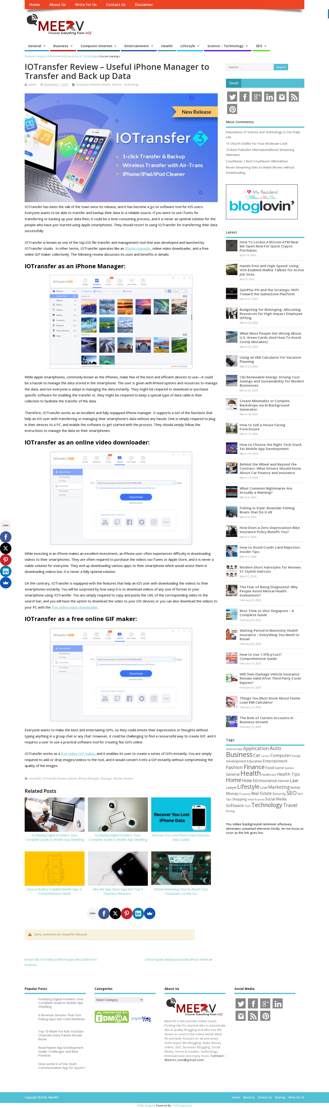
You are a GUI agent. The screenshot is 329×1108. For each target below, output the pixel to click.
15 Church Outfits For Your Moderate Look (256, 143)
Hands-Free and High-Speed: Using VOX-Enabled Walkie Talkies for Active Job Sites (272, 269)
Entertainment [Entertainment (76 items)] (275, 761)
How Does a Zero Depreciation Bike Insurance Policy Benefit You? (270, 529)
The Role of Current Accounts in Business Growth (266, 719)
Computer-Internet (96, 45)
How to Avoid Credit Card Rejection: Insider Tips (270, 549)
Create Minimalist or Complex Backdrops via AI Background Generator (265, 404)
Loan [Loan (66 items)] (264, 787)
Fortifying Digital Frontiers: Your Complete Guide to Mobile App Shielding (54, 837)
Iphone (72, 778)
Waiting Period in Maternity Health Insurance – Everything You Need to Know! (269, 634)
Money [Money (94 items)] (232, 793)
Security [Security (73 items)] (279, 793)
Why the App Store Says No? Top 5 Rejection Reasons (118, 891)
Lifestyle (187, 45)
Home (34, 4)
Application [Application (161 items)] (256, 748)
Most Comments (240, 121)
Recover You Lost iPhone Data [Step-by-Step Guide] (181, 837)
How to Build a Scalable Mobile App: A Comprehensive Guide (54, 891)
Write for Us (86, 4)
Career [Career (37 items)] (265, 756)
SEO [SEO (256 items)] (292, 792)
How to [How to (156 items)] (250, 780)
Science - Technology (125, 85)
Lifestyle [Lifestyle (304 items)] (248, 786)
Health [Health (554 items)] (250, 773)
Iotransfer (35, 778)
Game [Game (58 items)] (279, 768)
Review (128, 778)
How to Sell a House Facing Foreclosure (262, 427)
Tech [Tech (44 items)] (247, 806)
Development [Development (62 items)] (236, 761)
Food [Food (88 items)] (269, 767)
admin (32, 85)
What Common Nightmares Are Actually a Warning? (266, 490)
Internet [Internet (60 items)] (283, 781)
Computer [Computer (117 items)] (280, 755)
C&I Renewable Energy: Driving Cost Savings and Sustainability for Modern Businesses (272, 381)
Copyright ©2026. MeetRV (41, 1097)
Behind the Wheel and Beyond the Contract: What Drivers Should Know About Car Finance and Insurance (270, 468)
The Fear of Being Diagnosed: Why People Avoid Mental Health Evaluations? (269, 591)
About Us (57, 4)
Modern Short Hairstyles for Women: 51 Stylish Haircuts (271, 569)
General (34, 45)
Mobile (105, 85)
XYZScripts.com (182, 1105)
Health (166, 45)
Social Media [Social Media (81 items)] (276, 799)
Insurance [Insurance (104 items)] (267, 780)
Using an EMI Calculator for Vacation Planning (270, 359)
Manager (106, 778)
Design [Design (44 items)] (296, 756)
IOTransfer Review (54, 778)
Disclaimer (144, 4)
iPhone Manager (88, 778)
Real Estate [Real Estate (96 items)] (261, 793)
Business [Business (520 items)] (239, 754)
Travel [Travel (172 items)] (290, 805)
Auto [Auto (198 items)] (275, 748)
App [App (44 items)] (239, 749)
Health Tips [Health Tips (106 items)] (288, 774)
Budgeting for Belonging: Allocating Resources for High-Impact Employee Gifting (271, 313)
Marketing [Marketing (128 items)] (279, 787)
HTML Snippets (146, 1105)
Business (60, 45)
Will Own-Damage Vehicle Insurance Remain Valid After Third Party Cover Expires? (270, 678)
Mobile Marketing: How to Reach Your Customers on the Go (181, 891)
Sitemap (280, 1097)
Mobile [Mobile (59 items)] (295, 787)
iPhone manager (138, 248)
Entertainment (137, 45)
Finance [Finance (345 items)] (254, 767)
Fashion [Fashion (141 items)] (234, 767)
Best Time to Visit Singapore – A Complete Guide (267, 612)
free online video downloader (75, 607)
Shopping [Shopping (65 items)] (239, 799)
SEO (259, 45)
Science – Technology (225, 45)
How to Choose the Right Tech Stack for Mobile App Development (271, 446)
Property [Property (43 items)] (245, 794)
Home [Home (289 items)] (233, 780)
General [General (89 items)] (233, 774)
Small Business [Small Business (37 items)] (256, 799)
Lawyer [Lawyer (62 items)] (231, 787)
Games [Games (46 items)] (289, 768)
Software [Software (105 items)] (235, 805)
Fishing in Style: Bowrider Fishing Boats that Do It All (267, 510)
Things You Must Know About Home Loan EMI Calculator (270, 700)
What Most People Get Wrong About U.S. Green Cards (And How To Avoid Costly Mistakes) (270, 337)
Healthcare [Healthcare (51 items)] (269, 774)
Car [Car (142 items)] (256, 755)
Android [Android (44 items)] (231, 749)
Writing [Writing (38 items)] (230, 811)
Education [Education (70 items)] (254, 761)
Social (233, 83)
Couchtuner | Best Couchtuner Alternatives (257, 161)
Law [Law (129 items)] (294, 780)
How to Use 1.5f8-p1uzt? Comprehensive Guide (261, 656)
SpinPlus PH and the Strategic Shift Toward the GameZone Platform (269, 291)
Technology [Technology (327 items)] (266, 805)
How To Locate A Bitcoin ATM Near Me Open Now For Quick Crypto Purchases (269, 246)
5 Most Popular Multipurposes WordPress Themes (177, 960)
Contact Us (116, 4)
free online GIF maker (78, 753)
